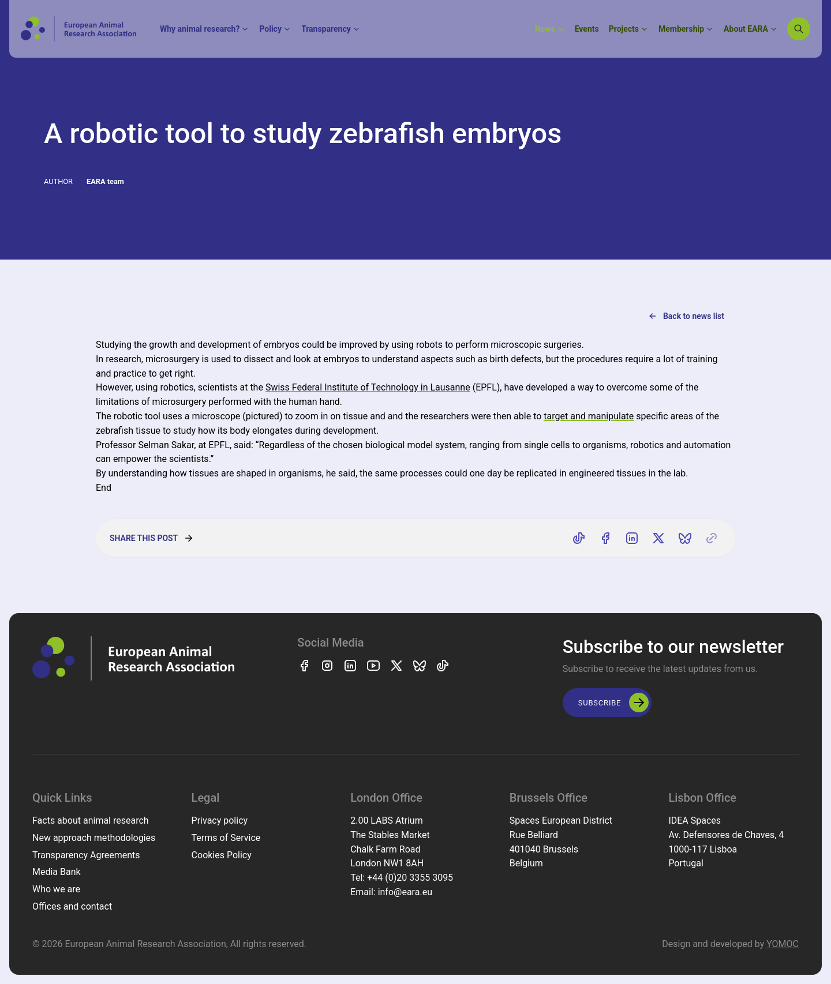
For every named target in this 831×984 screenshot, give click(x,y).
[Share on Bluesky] (685, 538)
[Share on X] (658, 538)
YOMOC (782, 943)
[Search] (798, 28)
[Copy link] (711, 538)
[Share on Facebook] (605, 538)
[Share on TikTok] (579, 538)
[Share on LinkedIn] (632, 538)
